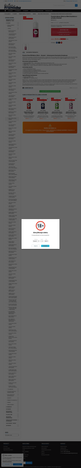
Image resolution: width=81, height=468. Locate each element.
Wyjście (36, 246)
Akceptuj (45, 246)
